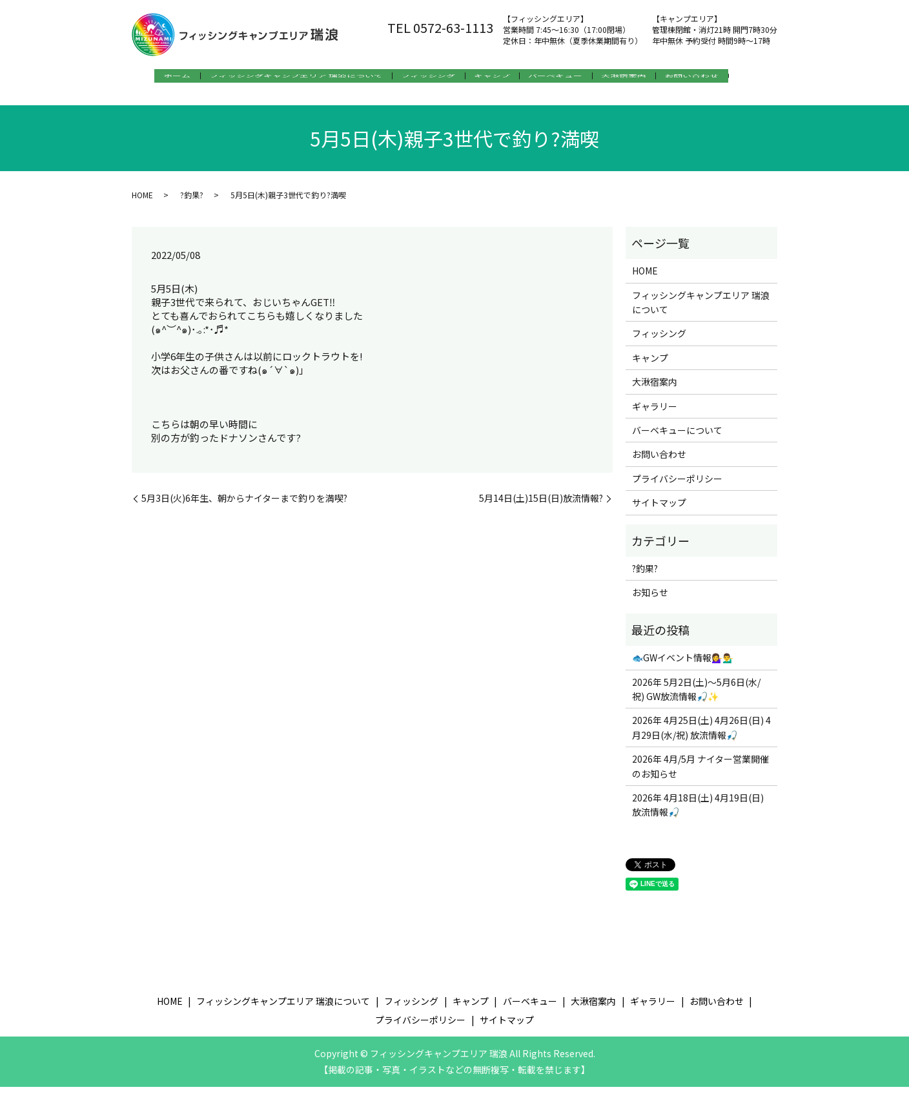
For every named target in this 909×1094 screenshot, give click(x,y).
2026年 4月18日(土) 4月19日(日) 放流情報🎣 (698, 811)
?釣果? (191, 201)
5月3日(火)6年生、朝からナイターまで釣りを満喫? (244, 505)
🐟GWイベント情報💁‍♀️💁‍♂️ (682, 664)
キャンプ (500, 78)
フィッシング (427, 78)
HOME (142, 201)
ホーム (158, 78)
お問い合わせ (726, 78)
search (145, 98)
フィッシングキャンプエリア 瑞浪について (286, 78)
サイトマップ (659, 509)
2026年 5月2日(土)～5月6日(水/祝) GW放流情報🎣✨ (696, 695)
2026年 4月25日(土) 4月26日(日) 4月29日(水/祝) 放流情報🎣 (701, 734)
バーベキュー (572, 78)
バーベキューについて (677, 437)
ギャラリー (654, 412)
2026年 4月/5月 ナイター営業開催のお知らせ (700, 773)
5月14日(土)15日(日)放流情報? (541, 505)
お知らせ (650, 599)
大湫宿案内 (648, 78)
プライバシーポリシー (677, 485)
